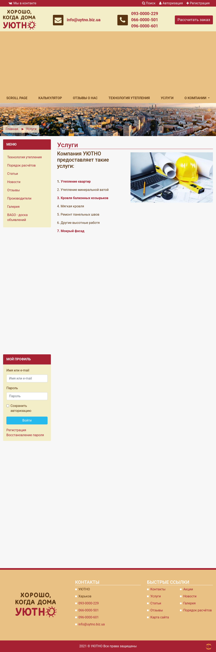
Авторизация (171, 3)
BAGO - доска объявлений (17, 217)
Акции (188, 589)
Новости (13, 182)
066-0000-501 (144, 19)
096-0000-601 (144, 25)
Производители (19, 198)
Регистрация (197, 3)
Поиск (148, 3)
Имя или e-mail (17, 370)
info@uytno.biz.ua (83, 19)
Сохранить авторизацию (21, 408)
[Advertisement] (108, 62)
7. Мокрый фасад (70, 231)
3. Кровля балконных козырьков (82, 198)
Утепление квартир (76, 181)
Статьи (12, 174)
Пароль (12, 388)
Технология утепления (129, 98)
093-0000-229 (144, 13)
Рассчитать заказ (193, 19)
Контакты (157, 589)
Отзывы (13, 190)
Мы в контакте (22, 3)
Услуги (167, 98)
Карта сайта (159, 617)
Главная (12, 129)
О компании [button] (195, 98)
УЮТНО (97, 646)
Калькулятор (50, 98)
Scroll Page (16, 98)
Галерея (13, 207)
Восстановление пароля (25, 435)
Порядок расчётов (21, 165)
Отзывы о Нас (85, 98)
